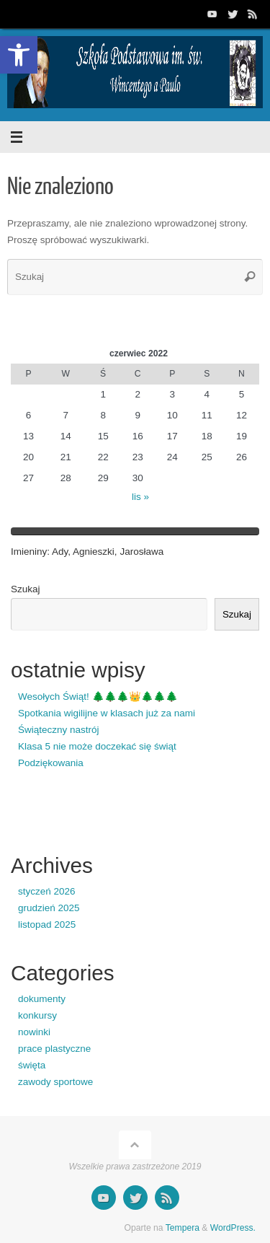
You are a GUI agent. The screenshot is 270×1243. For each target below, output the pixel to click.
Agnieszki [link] (93, 551)
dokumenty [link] (42, 998)
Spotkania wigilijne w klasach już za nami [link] (106, 713)
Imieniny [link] (29, 551)
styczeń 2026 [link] (47, 891)
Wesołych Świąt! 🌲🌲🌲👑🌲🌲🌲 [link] (98, 696)
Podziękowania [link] (51, 762)
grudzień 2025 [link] (49, 907)
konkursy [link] (37, 1015)
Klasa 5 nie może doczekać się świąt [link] (97, 746)
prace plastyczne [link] (54, 1048)
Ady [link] (60, 551)
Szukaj (25, 589)
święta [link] (31, 1065)
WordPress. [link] (233, 1228)
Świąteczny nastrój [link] (58, 729)
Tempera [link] (182, 1228)
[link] (18, 55)
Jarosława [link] (141, 551)
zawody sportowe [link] (55, 1081)
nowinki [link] (34, 1032)
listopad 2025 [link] (47, 924)
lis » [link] (140, 496)
